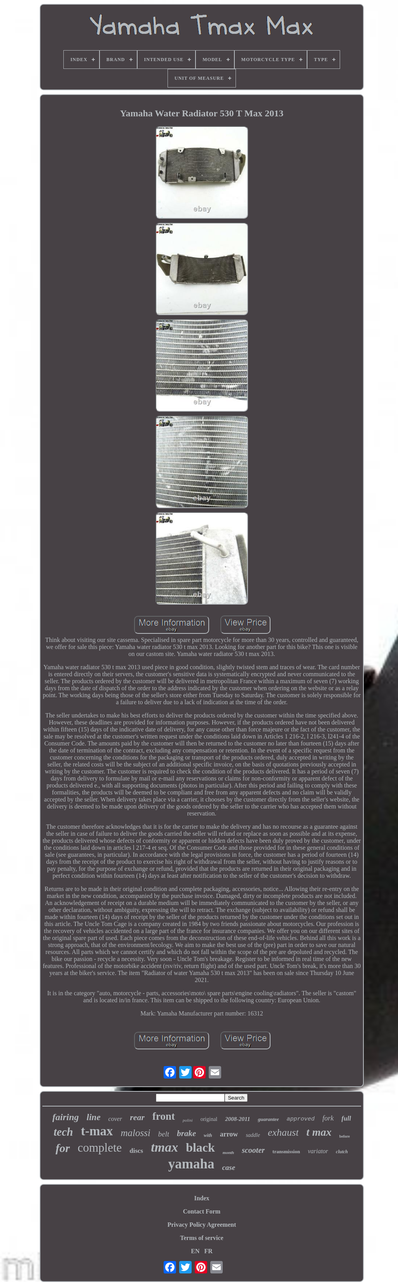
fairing (65, 1117)
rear (137, 1117)
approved (301, 1119)
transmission (286, 1151)
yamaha (191, 1164)
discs (136, 1150)
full (346, 1118)
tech (63, 1132)
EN (195, 1251)
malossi (135, 1133)
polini (188, 1120)
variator (318, 1151)
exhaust (283, 1132)
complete (100, 1147)
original (209, 1119)
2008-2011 (237, 1119)
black (200, 1147)
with (208, 1135)
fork (328, 1118)
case (228, 1167)
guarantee (268, 1119)
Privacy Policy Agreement (202, 1224)
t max (319, 1132)
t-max (97, 1131)
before (344, 1136)
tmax (164, 1147)
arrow (229, 1134)
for (63, 1148)
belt (163, 1134)
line (94, 1117)
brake (186, 1133)
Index (201, 1198)
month (228, 1152)
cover (115, 1118)
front (163, 1116)
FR (208, 1251)
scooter (253, 1150)
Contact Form (201, 1211)
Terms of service (201, 1238)
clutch (342, 1151)
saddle (253, 1135)
